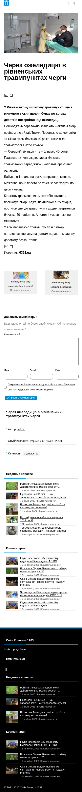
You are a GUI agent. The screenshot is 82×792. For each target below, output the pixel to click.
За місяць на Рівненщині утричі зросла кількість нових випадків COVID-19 (43, 594)
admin (21, 429)
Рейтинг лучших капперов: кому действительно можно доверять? (40, 485)
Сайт (58, 370)
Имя (7, 370)
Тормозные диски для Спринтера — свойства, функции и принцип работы (43, 529)
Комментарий (13, 334)
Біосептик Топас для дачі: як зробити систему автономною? (42, 506)
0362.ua (25, 252)
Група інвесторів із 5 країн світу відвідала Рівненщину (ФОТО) (39, 560)
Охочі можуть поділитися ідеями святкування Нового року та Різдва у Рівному (42, 581)
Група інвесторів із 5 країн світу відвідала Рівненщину (39, 604)
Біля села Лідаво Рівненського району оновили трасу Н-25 (43, 570)
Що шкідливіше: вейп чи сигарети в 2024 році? (41, 519)
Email (33, 370)
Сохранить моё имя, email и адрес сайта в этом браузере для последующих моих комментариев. (41, 387)
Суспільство (31, 453)
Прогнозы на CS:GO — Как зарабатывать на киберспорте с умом (43, 496)
